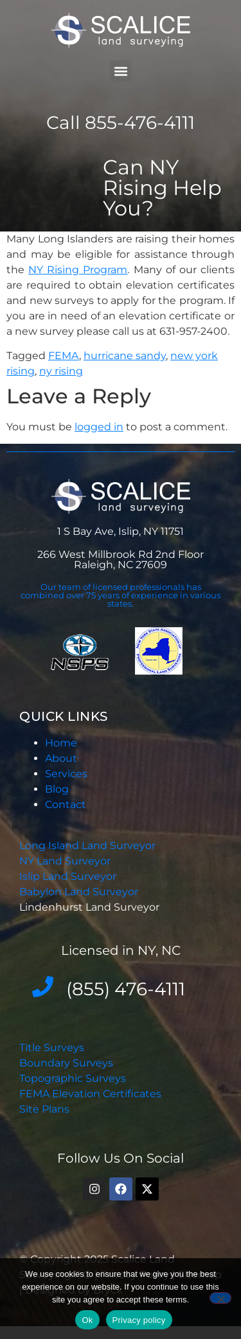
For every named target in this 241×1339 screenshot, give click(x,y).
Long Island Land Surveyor (87, 845)
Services (66, 774)
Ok (87, 1320)
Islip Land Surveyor (69, 876)
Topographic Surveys (72, 1078)
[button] (120, 70)
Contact (65, 804)
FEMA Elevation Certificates (90, 1094)
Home (61, 743)
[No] (220, 1298)
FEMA (63, 355)
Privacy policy (139, 1320)
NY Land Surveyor (66, 861)
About (61, 758)
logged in (99, 427)
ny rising (61, 371)
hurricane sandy (125, 355)
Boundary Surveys (66, 1063)
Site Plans (44, 1109)
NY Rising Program (77, 270)
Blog (57, 789)
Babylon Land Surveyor (80, 892)
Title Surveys (51, 1047)
